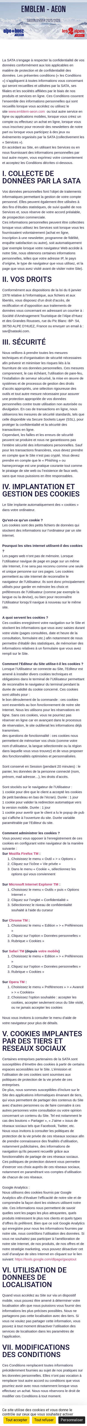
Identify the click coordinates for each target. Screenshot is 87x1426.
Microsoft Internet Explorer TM (33, 884)
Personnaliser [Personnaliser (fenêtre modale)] (72, 1420)
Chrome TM (18, 920)
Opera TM (17, 982)
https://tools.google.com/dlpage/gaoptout (45, 1259)
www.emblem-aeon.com (27, 111)
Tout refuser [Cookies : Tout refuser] (44, 1420)
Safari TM (16, 951)
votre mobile (48, 951)
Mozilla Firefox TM (23, 853)
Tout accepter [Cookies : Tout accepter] (16, 1420)
